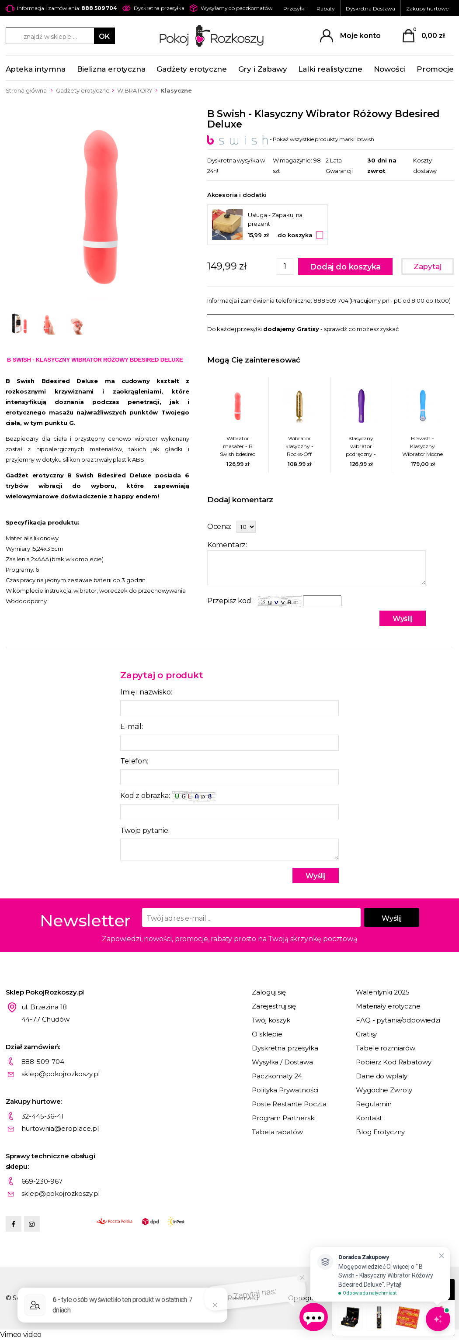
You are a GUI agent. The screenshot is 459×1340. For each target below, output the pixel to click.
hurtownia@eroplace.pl (60, 1128)
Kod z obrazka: (168, 796)
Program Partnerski (283, 1118)
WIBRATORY (135, 90)
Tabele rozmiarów (385, 1048)
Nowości (390, 69)
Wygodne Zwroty (384, 1090)
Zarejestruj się (274, 1006)
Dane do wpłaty (381, 1076)
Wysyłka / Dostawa (282, 1062)
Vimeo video (21, 1334)
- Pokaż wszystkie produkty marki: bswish (290, 139)
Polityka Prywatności (285, 1090)
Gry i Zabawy (262, 69)
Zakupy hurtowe (427, 8)
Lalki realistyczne (330, 69)
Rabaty (325, 8)
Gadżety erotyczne (191, 69)
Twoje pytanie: (145, 830)
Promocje (435, 69)
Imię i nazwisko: (146, 692)
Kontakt (369, 1118)
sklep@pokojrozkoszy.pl (60, 1074)
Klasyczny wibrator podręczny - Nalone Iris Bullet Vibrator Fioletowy (361, 446)
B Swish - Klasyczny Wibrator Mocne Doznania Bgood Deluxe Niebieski (422, 446)
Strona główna (26, 90)
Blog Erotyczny (380, 1132)
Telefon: (134, 761)
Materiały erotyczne (388, 1006)
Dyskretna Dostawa (370, 8)
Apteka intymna (36, 69)
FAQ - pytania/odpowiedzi (398, 1020)
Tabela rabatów (277, 1132)
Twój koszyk (271, 1020)
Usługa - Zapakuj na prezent (275, 219)
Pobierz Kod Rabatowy (393, 1062)
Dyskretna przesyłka (285, 1048)
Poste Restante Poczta (289, 1104)
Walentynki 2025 (383, 992)
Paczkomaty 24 (277, 1076)
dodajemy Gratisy (291, 328)
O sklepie (267, 1034)
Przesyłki (294, 8)
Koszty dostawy (425, 165)
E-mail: (131, 726)
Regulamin (374, 1104)
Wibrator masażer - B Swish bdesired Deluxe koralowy (237, 446)
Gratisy (366, 1034)
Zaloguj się (268, 992)
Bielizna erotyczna (111, 69)
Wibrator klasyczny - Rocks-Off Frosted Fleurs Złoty (299, 446)
